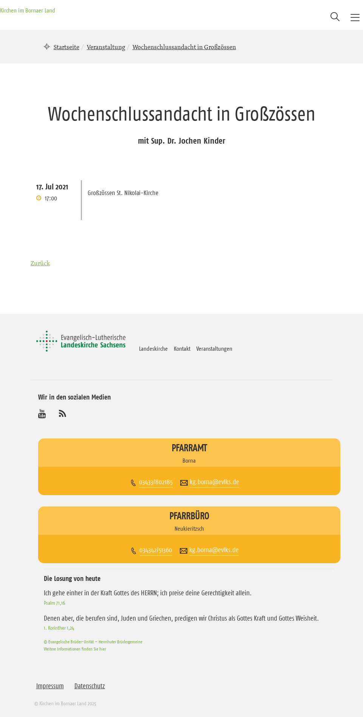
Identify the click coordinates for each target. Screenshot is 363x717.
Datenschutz (89, 686)
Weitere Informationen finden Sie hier (75, 649)
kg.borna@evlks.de (214, 482)
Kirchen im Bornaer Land (27, 10)
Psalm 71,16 (54, 602)
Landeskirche (153, 348)
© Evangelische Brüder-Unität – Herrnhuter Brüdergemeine (93, 641)
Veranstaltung (106, 47)
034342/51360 (155, 550)
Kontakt (182, 348)
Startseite (66, 47)
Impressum (50, 686)
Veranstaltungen (214, 348)
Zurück (40, 263)
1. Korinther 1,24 (59, 627)
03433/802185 (156, 482)
